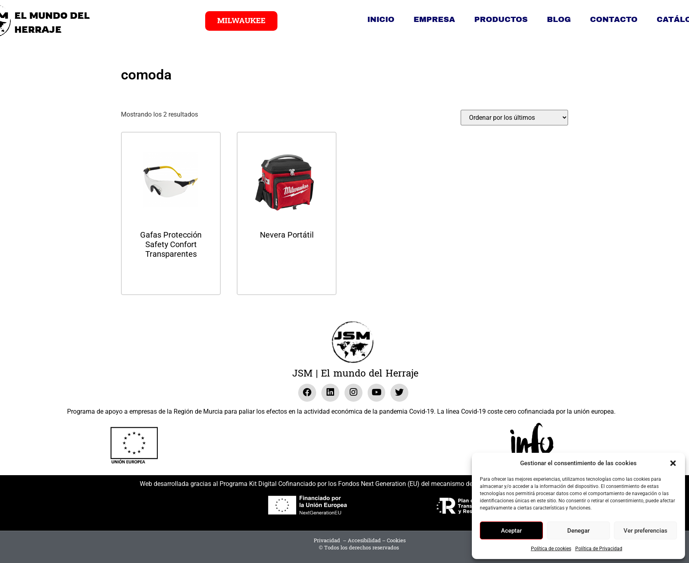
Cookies (396, 540)
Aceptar (511, 530)
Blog (559, 19)
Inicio (380, 19)
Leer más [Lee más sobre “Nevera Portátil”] (286, 256)
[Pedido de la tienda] (514, 117)
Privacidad (327, 540)
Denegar (578, 530)
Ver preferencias (645, 530)
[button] (673, 463)
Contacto (614, 19)
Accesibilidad (364, 540)
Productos (501, 19)
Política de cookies (551, 548)
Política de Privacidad (598, 548)
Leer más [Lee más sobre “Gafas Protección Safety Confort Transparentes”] (170, 275)
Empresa (434, 19)
